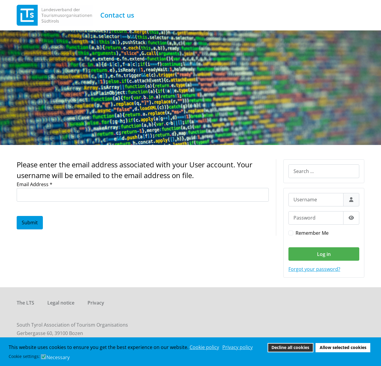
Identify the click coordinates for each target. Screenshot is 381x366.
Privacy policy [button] (237, 347)
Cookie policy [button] (204, 347)
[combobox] (323, 171)
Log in (324, 254)
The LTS (25, 302)
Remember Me (312, 233)
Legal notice (60, 302)
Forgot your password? (314, 269)
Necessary (58, 357)
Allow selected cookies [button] (343, 347)
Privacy (96, 302)
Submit (30, 222)
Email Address (34, 184)
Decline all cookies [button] (290, 347)
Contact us (117, 15)
